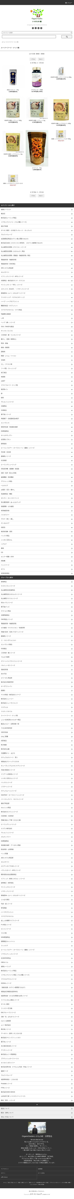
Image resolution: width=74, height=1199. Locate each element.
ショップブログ (33, 1184)
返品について (32, 1182)
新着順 (42, 53)
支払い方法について (12, 1182)
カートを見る (41, 1173)
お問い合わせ (4, 1177)
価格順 (37, 53)
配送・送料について (22, 1182)
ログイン (3, 1173)
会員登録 (40, 1168)
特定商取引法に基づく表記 (42, 1182)
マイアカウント (5, 1168)
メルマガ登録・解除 (65, 1182)
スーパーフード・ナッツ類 (12, 42)
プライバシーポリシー (55, 1182)
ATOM (42, 1184)
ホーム (3, 42)
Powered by (37, 1194)
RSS (39, 1184)
